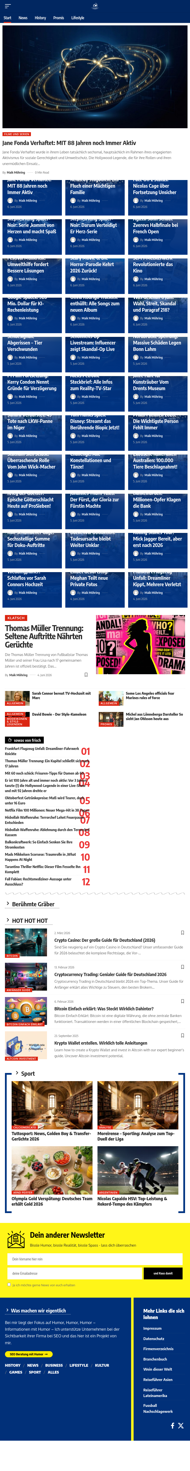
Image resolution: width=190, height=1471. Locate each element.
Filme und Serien (16, 134)
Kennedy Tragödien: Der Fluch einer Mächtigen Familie (94, 185)
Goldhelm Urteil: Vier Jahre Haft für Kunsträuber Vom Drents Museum (154, 378)
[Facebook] (172, 1430)
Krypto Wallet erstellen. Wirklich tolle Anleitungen (100, 1043)
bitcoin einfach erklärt (25, 1024)
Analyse (105, 1127)
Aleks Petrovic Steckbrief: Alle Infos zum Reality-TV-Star (91, 381)
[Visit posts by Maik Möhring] (10, 200)
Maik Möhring (16, 172)
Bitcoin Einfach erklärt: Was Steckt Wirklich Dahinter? (104, 1008)
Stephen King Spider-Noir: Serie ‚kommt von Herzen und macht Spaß (31, 224)
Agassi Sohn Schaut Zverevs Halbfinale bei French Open (155, 224)
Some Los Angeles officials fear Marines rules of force (150, 695)
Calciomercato (24, 1127)
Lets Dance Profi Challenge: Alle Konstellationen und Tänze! (90, 457)
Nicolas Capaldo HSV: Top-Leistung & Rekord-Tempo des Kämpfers (132, 1201)
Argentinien (108, 1192)
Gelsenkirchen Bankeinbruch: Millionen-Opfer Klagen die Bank (157, 496)
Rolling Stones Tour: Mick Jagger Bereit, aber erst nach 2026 (157, 538)
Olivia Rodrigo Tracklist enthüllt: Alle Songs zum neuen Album (94, 303)
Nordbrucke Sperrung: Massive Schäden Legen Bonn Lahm (157, 342)
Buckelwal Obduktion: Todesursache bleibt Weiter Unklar (92, 538)
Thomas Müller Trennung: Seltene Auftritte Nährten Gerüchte (44, 636)
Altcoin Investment (21, 1058)
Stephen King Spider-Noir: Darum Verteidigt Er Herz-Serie (93, 224)
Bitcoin (12, 955)
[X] (181, 1430)
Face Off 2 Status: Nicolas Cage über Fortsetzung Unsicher (154, 185)
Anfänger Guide (18, 990)
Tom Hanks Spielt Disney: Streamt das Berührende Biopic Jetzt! (94, 420)
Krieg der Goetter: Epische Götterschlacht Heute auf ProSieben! (30, 499)
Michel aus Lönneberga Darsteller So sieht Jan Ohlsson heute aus (154, 716)
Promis (106, 724)
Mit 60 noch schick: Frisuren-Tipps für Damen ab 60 (44, 773)
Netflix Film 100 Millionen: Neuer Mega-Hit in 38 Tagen (47, 810)
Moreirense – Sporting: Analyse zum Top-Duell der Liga (135, 1136)
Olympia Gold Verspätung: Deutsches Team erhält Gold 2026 (52, 1201)
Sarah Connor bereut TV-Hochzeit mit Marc (61, 695)
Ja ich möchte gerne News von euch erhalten (44, 1285)
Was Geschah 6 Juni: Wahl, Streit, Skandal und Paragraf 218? (154, 303)
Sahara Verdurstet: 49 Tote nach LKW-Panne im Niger (30, 420)
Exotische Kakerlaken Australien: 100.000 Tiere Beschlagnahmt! (155, 460)
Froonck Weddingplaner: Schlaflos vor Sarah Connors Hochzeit (26, 574)
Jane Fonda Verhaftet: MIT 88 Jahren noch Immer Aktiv (69, 142)
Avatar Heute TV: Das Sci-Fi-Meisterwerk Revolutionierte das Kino (155, 260)
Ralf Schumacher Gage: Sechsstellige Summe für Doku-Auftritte (30, 538)
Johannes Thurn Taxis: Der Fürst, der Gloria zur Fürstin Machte (94, 499)
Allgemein (15, 703)
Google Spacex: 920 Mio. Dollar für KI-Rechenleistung (27, 303)
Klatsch (16, 618)
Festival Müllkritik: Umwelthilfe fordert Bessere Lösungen (27, 263)
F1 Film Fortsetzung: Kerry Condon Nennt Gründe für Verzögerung (32, 381)
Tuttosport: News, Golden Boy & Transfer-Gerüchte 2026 (51, 1136)
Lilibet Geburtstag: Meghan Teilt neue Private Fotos (89, 577)
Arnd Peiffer (22, 1192)
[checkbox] (9, 1284)
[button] (9, 6)
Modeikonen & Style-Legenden (17, 721)
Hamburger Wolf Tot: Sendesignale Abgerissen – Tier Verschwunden (29, 339)
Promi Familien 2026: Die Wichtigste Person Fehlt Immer (155, 420)
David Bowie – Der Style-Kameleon (59, 714)
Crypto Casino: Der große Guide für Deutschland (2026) (104, 940)
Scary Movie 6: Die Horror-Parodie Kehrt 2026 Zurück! (92, 263)
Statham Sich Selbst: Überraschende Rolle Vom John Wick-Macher (31, 460)
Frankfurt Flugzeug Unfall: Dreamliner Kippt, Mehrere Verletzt (157, 577)
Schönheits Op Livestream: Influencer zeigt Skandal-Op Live (93, 342)
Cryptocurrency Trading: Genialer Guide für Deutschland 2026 (110, 974)
